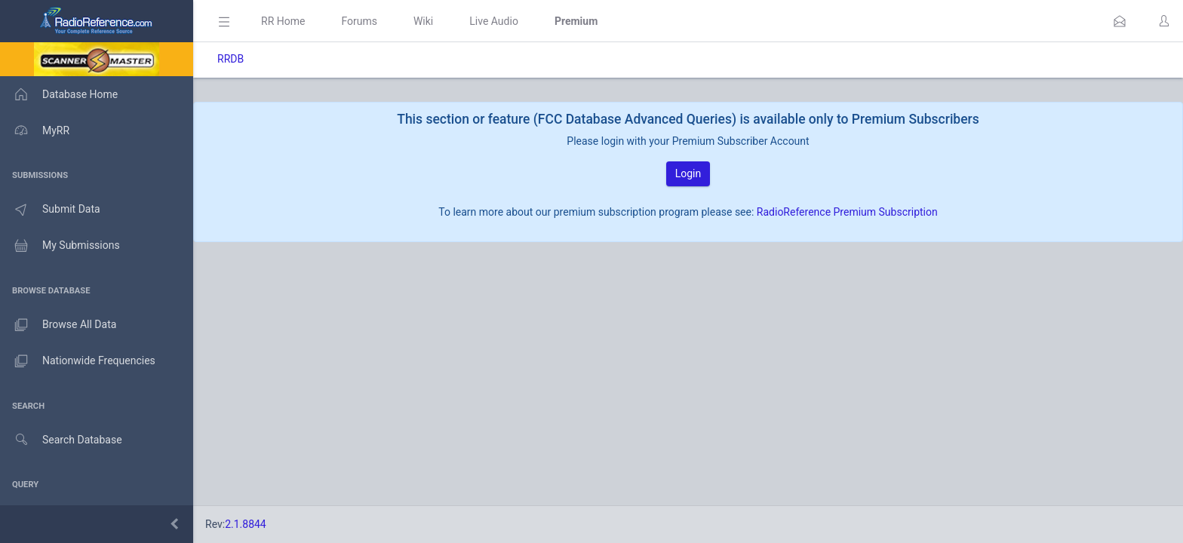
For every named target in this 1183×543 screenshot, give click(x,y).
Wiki (423, 21)
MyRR (34, 130)
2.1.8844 (245, 524)
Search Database (61, 440)
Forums (359, 21)
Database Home (59, 94)
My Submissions (60, 246)
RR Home (283, 21)
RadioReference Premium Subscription (847, 212)
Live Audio (493, 21)
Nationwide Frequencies (77, 361)
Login (688, 173)
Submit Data (50, 209)
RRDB (230, 59)
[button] (1120, 21)
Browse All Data (58, 325)
